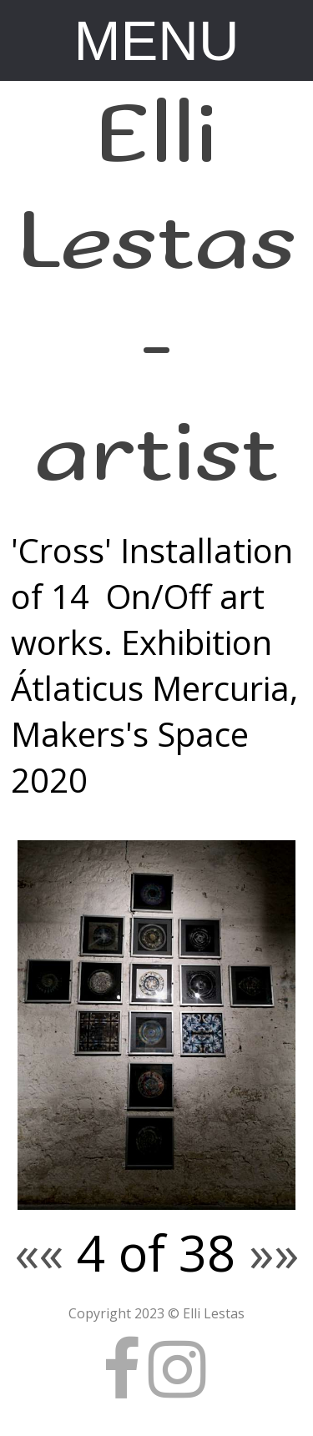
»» (274, 1252)
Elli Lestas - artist (157, 295)
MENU (157, 40)
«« (39, 1252)
